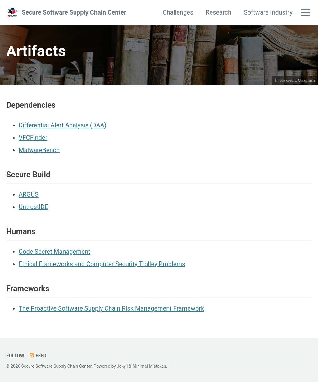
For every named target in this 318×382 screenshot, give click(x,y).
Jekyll (122, 366)
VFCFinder (33, 137)
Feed (37, 355)
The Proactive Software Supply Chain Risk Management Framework (111, 308)
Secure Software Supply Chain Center (74, 12)
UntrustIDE (33, 207)
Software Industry (268, 12)
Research (218, 12)
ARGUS (29, 194)
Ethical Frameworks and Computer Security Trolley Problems (102, 264)
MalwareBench (39, 150)
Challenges (178, 12)
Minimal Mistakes (149, 366)
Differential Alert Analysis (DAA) (63, 125)
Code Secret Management (54, 251)
